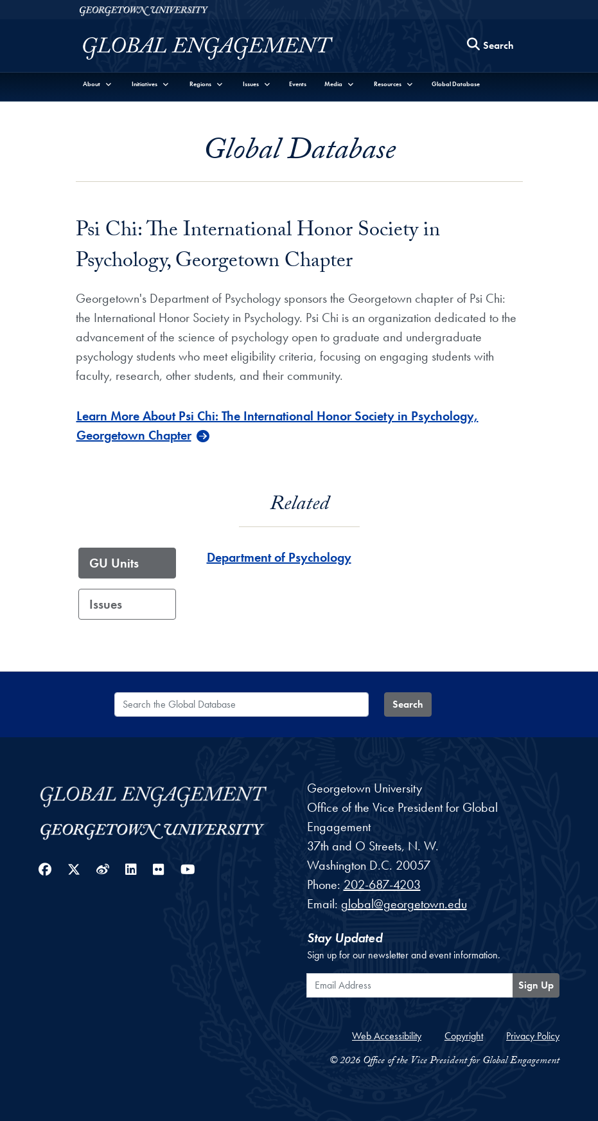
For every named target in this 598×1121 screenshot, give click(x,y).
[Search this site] (491, 46)
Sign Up (536, 985)
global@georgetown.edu (404, 903)
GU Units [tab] (114, 563)
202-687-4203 (382, 884)
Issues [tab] (105, 604)
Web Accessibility (386, 1036)
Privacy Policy (532, 1036)
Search (407, 704)
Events (297, 84)
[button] (98, 84)
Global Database (456, 84)
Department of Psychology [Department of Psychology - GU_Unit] (279, 557)
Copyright (463, 1036)
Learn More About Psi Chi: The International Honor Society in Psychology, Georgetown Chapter (277, 426)
